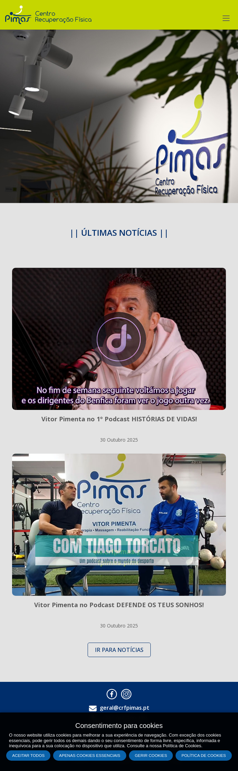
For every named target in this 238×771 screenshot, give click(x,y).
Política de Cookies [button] (203, 755)
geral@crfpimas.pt (124, 707)
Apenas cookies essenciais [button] (89, 755)
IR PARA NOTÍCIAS (119, 650)
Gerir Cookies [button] (151, 755)
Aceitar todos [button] (28, 755)
